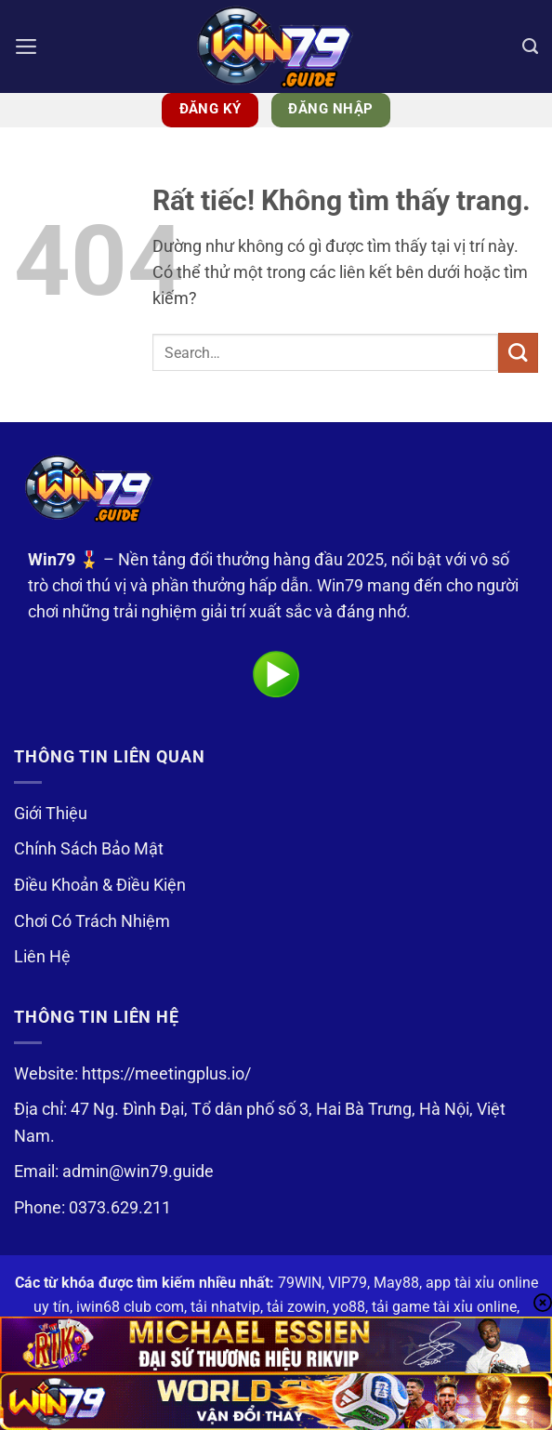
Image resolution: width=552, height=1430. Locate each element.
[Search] (530, 46)
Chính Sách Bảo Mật (89, 849)
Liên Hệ (42, 956)
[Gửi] (518, 353)
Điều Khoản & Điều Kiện (100, 885)
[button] (26, 46)
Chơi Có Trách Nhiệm (92, 921)
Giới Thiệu (50, 813)
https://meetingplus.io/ (166, 1074)
